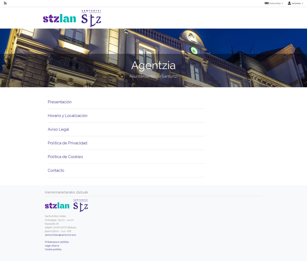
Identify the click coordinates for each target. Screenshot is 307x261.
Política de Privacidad (67, 143)
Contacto (56, 170)
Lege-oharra (52, 245)
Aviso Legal (58, 129)
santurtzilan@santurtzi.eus (60, 234)
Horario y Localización (67, 115)
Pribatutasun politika (57, 241)
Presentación (59, 102)
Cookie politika (53, 249)
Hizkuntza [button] (273, 3)
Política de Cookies (65, 156)
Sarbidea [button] (294, 3)
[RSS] (5, 3)
